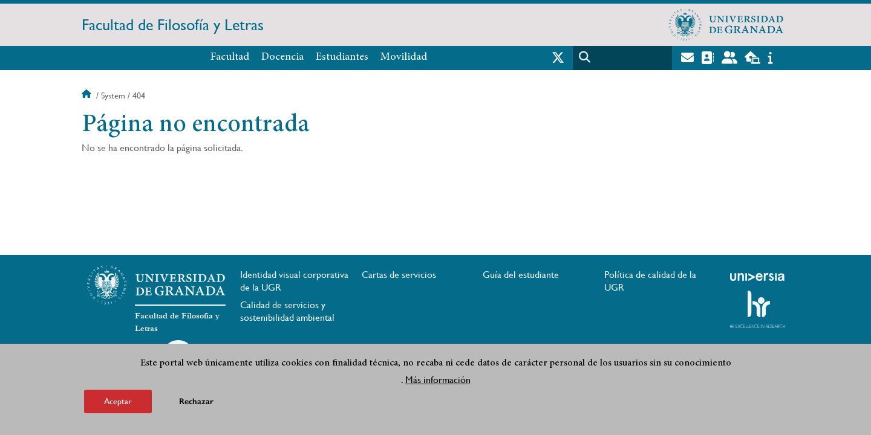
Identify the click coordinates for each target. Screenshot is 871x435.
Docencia (282, 57)
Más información (438, 379)
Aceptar (118, 401)
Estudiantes (342, 57)
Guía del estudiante (521, 274)
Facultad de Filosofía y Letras (173, 25)
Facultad (229, 57)
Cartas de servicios (399, 274)
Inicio (88, 95)
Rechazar (196, 401)
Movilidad (403, 57)
